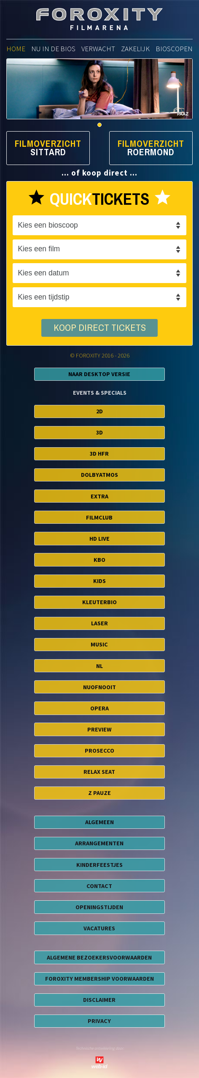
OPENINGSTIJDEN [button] (99, 907)
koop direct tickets (99, 328)
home (15, 48)
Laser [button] (99, 623)
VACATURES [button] (99, 928)
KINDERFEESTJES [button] (99, 865)
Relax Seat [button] (99, 772)
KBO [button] (99, 560)
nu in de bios (53, 48)
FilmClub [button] (99, 517)
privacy (99, 1021)
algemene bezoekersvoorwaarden (99, 957)
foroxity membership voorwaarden (99, 978)
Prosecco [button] (99, 750)
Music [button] (99, 644)
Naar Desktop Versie (99, 374)
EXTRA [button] (99, 496)
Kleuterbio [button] (99, 602)
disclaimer (99, 1000)
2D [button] (99, 411)
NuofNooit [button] (99, 687)
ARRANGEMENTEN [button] (99, 843)
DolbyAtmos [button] (99, 474)
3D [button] (99, 432)
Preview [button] (99, 729)
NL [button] (99, 666)
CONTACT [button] (99, 886)
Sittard (48, 152)
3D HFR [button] (99, 453)
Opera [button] (99, 708)
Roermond (150, 152)
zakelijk (135, 48)
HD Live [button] (99, 538)
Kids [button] (99, 581)
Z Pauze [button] (99, 793)
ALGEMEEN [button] (99, 822)
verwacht (98, 48)
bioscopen (174, 48)
